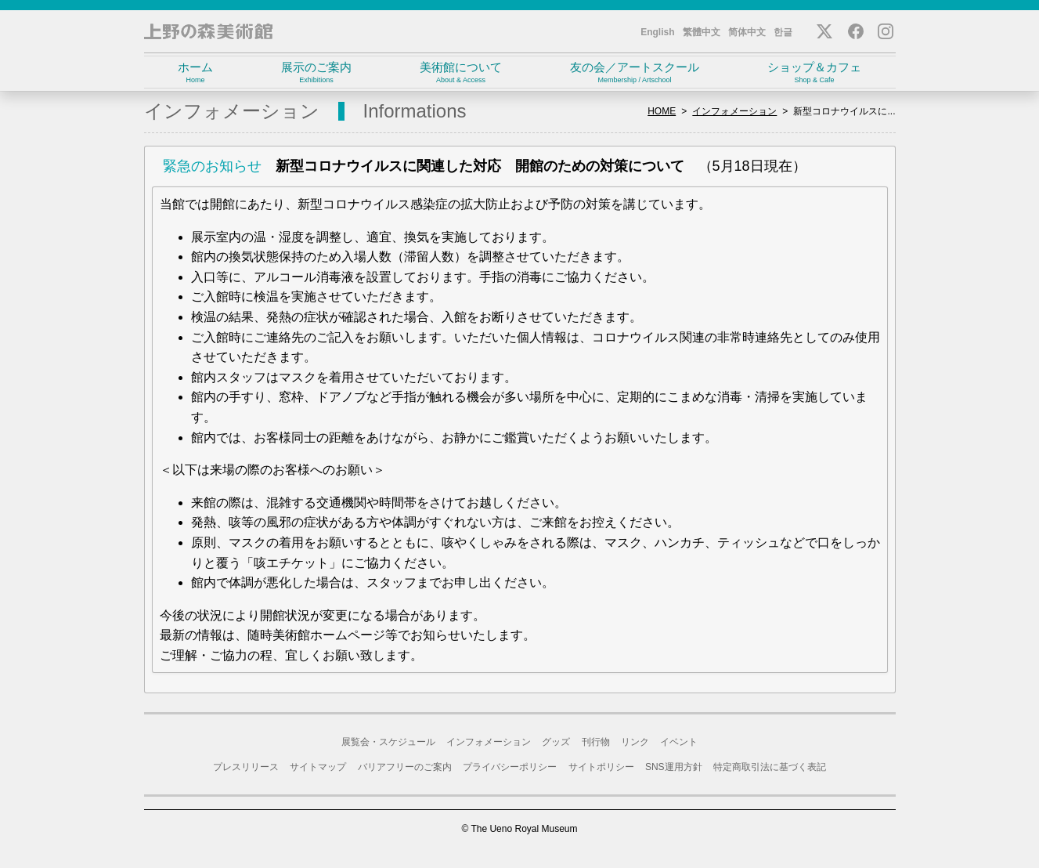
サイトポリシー (601, 766)
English (657, 32)
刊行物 (596, 741)
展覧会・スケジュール (388, 741)
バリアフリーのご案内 (405, 766)
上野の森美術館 (208, 31)
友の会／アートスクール (635, 72)
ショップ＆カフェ (815, 72)
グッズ (556, 741)
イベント (679, 741)
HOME (662, 111)
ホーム (195, 72)
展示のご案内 (317, 72)
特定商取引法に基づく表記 (769, 766)
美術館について (461, 72)
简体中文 (747, 32)
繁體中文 (701, 32)
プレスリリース (246, 766)
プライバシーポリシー (510, 766)
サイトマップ (318, 766)
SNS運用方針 (673, 766)
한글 (783, 32)
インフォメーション (734, 111)
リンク (635, 741)
